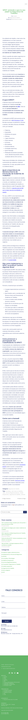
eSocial (4, 556)
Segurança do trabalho (15, 17)
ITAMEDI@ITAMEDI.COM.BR (6, 666)
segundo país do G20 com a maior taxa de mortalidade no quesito (13, 190)
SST (4, 572)
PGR (5, 677)
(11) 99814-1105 (15, 626)
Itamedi (15, 16)
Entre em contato (20, 480)
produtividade (12, 260)
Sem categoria (6, 570)
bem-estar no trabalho (17, 491)
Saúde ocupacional (7, 566)
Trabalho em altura (8, 692)
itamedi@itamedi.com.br (7, 629)
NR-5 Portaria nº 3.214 (17, 120)
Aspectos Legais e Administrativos (11, 552)
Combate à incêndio (8, 690)
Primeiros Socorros (7, 691)
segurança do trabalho (14, 494)
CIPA (19, 106)
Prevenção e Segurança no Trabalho (11, 564)
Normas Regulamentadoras (12, 492)
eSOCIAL (5, 680)
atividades (8, 491)
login (13, 505)
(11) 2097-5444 (6, 626)
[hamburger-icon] (26, 4)
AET (4, 681)
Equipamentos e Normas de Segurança (12, 554)
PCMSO (5, 676)
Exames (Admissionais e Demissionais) (12, 682)
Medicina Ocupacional (8, 560)
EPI (4, 693)
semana (23, 494)
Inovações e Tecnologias (9, 558)
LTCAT (5, 679)
